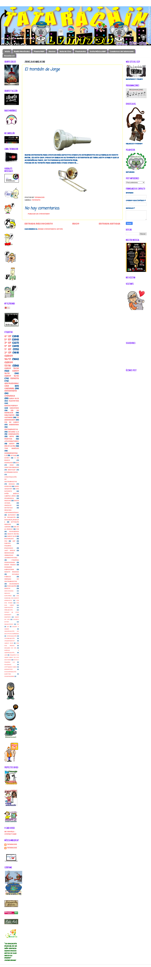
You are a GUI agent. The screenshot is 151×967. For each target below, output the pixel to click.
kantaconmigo (11, 406)
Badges (7, 593)
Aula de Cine (65, 51)
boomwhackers (11, 472)
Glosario (12, 515)
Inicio (7, 51)
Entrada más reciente (39, 224)
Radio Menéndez (22, 51)
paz (5, 541)
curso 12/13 (11, 536)
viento (7, 589)
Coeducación (12, 636)
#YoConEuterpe (11, 441)
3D (18, 624)
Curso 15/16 (11, 376)
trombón (36, 200)
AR (8, 626)
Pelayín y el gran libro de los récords (11, 658)
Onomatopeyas (10, 558)
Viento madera (11, 572)
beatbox (7, 617)
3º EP (7, 343)
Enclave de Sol (10, 648)
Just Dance (9, 551)
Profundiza (14, 532)
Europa (7, 543)
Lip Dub (13, 456)
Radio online (10, 565)
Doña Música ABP (98, 51)
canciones (14, 408)
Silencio (7, 505)
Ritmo (7, 458)
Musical (7, 501)
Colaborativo (9, 641)
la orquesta (10, 517)
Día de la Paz (9, 446)
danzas (12, 484)
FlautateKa (80, 51)
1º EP (7, 349)
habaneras (14, 425)
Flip (7, 308)
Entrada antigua (109, 224)
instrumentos (11, 430)
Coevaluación (9, 638)
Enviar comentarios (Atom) (50, 229)
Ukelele (51, 51)
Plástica (8, 439)
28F (13, 541)
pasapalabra (9, 676)
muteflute (9, 539)
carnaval (9, 389)
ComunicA (9, 396)
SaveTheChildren (11, 467)
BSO (17, 463)
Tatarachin (12, 844)
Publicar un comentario (39, 214)
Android (7, 486)
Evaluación (8, 610)
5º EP (7, 340)
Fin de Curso (11, 422)
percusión (11, 586)
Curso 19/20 (11, 369)
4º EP (7, 346)
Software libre (10, 667)
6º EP (7, 336)
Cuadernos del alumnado (122, 51)
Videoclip (12, 470)
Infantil (14, 379)
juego (11, 444)
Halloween (9, 415)
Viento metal (13, 534)
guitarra (8, 418)
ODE (5, 655)
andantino (8, 669)
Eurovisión (8, 607)
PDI (17, 529)
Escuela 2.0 (9, 55)
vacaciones (8, 624)
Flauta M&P (39, 51)
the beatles (11, 448)
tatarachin (12, 848)
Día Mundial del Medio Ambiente (11, 598)
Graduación (13, 434)
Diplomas (8, 596)
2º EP (7, 353)
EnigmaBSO (9, 498)
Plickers (7, 664)
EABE (12, 465)
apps (11, 437)
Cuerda (7, 527)
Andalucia (8, 463)
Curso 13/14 (8, 643)
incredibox (14, 584)
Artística (8, 508)
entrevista (10, 391)
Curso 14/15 (14, 399)
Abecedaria (8, 591)
